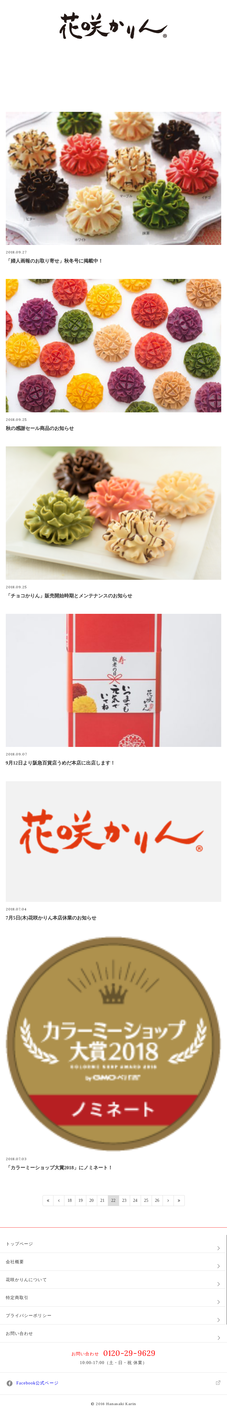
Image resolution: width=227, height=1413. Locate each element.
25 (146, 1200)
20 (91, 1200)
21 (102, 1200)
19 (80, 1200)
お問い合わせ (19, 1333)
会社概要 (15, 1262)
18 (69, 1200)
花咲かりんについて (26, 1279)
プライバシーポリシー (29, 1315)
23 (124, 1200)
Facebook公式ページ (114, 1383)
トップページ (19, 1244)
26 (157, 1200)
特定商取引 (17, 1297)
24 (135, 1200)
